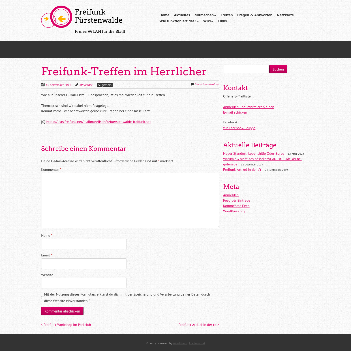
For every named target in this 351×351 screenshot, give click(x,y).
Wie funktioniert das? (177, 20)
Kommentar (51, 169)
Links (222, 20)
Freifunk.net (197, 343)
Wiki (207, 20)
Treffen (227, 14)
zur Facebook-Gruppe (239, 128)
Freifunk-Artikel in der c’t (198, 324)
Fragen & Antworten (254, 14)
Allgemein (104, 85)
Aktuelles (182, 14)
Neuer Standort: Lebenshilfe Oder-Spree (253, 153)
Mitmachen (204, 14)
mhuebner (85, 85)
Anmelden (231, 195)
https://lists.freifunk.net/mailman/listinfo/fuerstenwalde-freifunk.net (98, 121)
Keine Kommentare (207, 84)
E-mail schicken (235, 112)
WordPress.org (234, 211)
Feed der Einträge (236, 200)
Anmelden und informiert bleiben (248, 107)
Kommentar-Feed (236, 205)
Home (164, 14)
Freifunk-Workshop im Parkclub (66, 324)
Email (46, 255)
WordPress (180, 343)
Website (47, 275)
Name (46, 235)
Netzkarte (285, 14)
